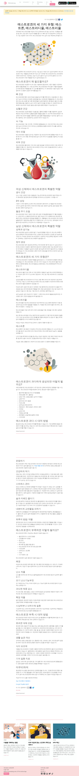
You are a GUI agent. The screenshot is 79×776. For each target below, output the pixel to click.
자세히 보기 (6, 755)
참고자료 (18, 690)
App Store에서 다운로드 (23, 681)
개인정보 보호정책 (9, 768)
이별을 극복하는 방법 (11, 742)
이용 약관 (6, 769)
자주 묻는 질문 (45, 768)
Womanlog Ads (39, 3)
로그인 (47, 3)
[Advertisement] (39, 445)
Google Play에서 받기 (22, 684)
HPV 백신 (56, 742)
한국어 (52, 4)
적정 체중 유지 (38, 466)
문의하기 (43, 771)
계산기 (33, 3)
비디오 (42, 769)
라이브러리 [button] (26, 2)
